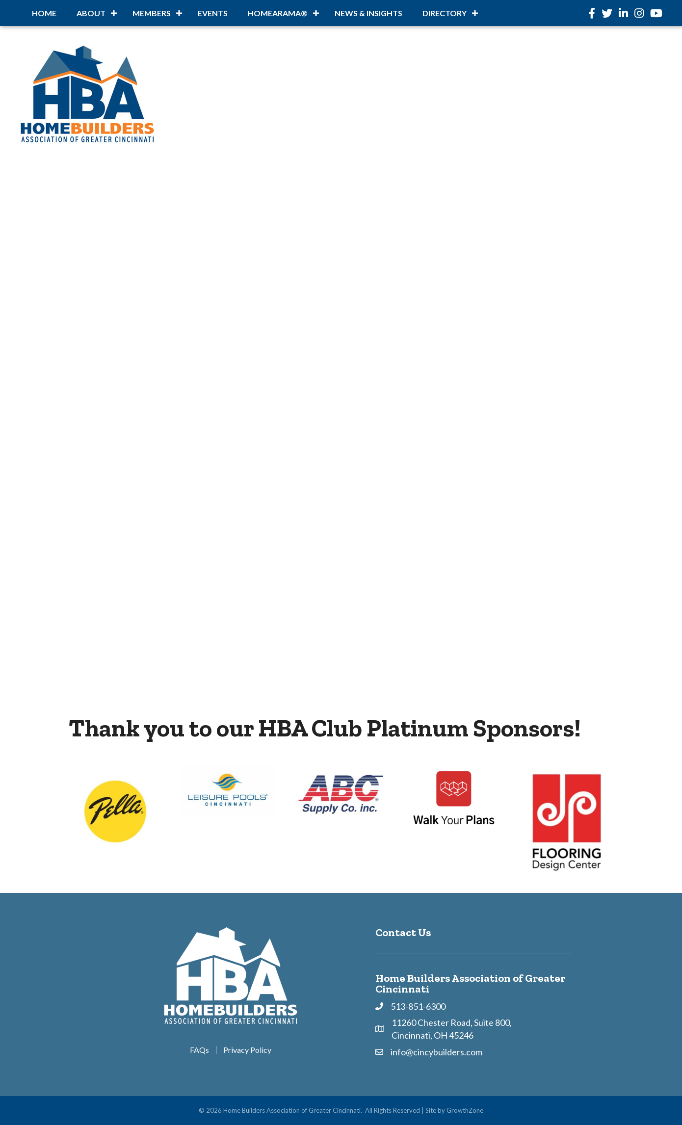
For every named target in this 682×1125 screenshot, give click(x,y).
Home (44, 13)
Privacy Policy (247, 1050)
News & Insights (368, 13)
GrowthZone (464, 1110)
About (91, 13)
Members (151, 13)
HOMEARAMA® (278, 13)
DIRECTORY (444, 13)
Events (213, 13)
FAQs (199, 1050)
